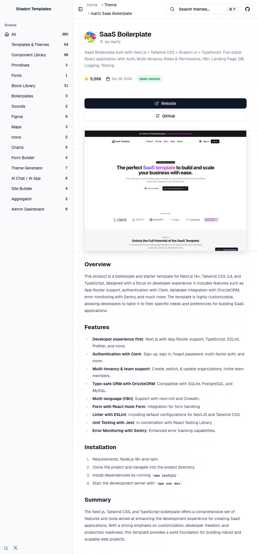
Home (92, 4)
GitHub (165, 116)
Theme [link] (110, 4)
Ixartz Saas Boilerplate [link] (111, 13)
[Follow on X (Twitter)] (15, 548)
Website (165, 103)
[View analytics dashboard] (6, 548)
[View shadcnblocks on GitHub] (247, 9)
